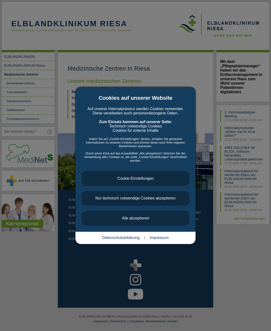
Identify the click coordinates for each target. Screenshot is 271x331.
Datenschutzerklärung (121, 238)
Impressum (159, 238)
